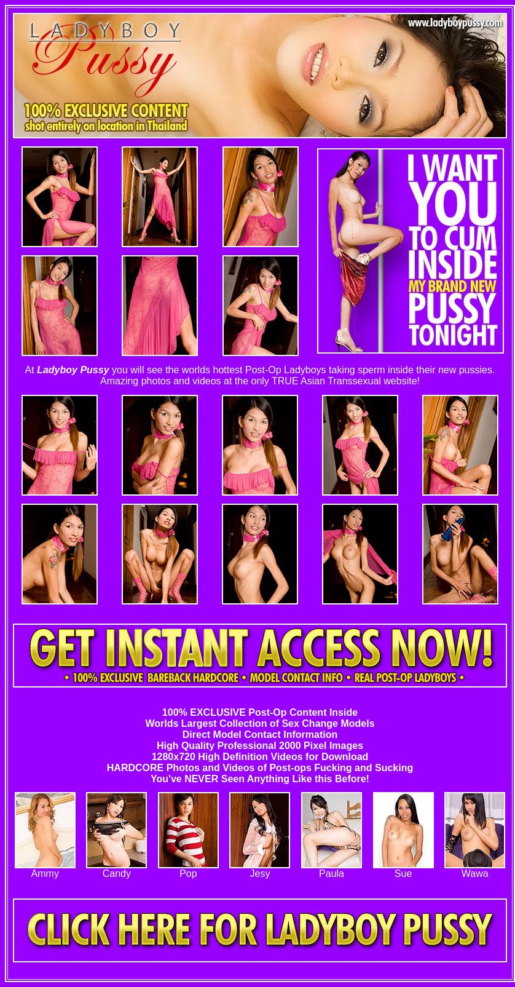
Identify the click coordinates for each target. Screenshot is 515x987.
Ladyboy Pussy (73, 370)
